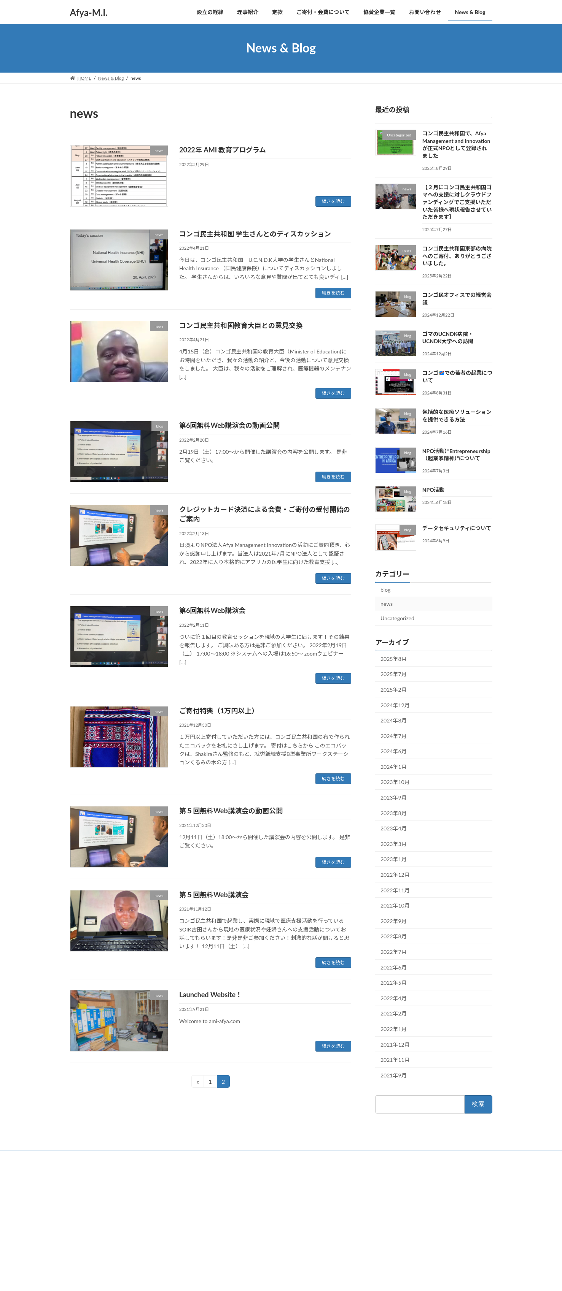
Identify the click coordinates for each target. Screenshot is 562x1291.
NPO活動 (433, 489)
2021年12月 (395, 1044)
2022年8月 (394, 936)
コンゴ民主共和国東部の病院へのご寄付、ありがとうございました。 (456, 255)
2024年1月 (394, 766)
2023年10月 (395, 782)
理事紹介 (228, 1214)
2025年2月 (394, 689)
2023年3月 (394, 843)
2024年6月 (394, 751)
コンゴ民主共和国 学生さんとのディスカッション (255, 234)
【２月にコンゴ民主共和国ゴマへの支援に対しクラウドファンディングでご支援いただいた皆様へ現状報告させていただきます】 (456, 202)
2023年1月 (394, 859)
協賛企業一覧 (232, 1254)
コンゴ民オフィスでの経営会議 (398, 1260)
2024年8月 (394, 720)
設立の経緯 (230, 1201)
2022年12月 (395, 874)
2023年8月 (394, 812)
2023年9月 (394, 797)
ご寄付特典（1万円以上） (218, 710)
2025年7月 (394, 674)
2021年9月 (394, 1075)
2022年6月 (394, 967)
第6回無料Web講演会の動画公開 (229, 425)
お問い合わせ (91, 1157)
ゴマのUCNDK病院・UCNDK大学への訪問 (409, 1271)
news (387, 603)
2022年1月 (394, 1029)
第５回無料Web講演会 (213, 894)
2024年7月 (394, 735)
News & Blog (232, 1280)
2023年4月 (394, 828)
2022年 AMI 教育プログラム (222, 150)
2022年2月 (394, 1013)
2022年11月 (395, 890)
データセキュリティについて (456, 528)
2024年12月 (395, 705)
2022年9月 (394, 920)
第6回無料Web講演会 (212, 610)
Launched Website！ (210, 994)
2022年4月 (394, 998)
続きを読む (333, 201)
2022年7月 (394, 952)
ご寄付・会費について (241, 1241)
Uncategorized (397, 618)
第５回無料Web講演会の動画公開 (231, 810)
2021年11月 (395, 1060)
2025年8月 (394, 658)
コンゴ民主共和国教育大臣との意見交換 (240, 325)
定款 (223, 1228)
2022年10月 (395, 905)
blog (385, 589)
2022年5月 (394, 982)
